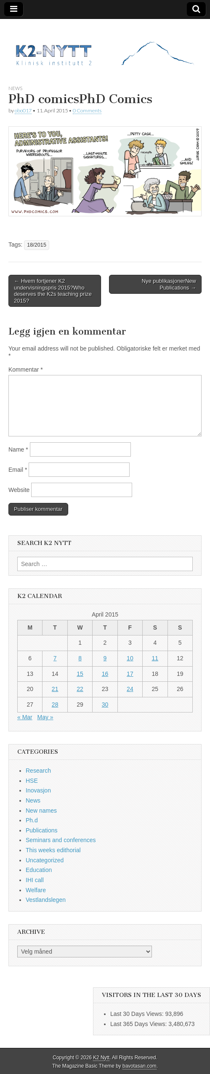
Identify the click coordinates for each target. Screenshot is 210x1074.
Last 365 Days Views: (139, 1024)
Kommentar (25, 369)
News (15, 88)
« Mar (24, 717)
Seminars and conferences (61, 840)
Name (18, 449)
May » (45, 717)
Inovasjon (38, 790)
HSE (32, 780)
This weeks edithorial (53, 850)
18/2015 (36, 245)
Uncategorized (45, 860)
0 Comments (87, 110)
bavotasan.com (139, 1066)
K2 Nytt (101, 1058)
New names (41, 810)
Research (38, 770)
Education (39, 870)
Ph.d (32, 820)
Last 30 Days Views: (137, 1013)
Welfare (36, 890)
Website (18, 489)
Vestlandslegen (46, 899)
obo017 (23, 110)
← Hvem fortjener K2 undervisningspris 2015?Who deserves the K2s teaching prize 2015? (53, 291)
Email (17, 469)
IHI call (35, 880)
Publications (42, 830)
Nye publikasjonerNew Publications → (169, 284)
